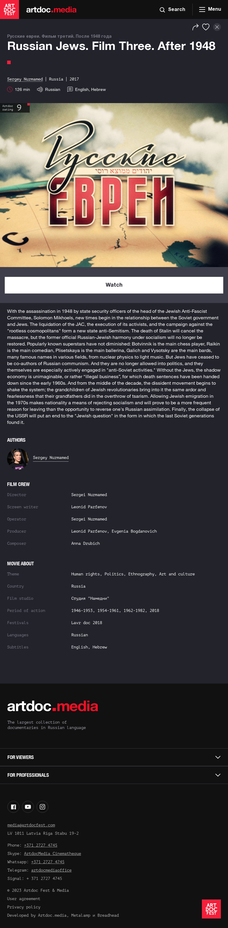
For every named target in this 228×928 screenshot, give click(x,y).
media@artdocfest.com (31, 825)
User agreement (23, 899)
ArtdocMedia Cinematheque (52, 853)
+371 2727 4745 (40, 845)
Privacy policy (23, 907)
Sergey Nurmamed (51, 457)
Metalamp (80, 915)
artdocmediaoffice (51, 870)
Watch (114, 285)
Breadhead (108, 915)
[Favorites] (206, 27)
